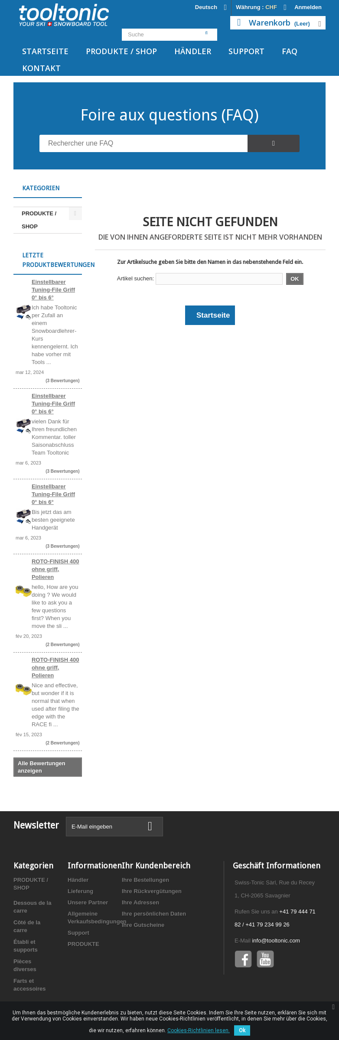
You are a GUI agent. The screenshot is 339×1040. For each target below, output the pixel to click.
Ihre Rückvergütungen (152, 891)
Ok (242, 1030)
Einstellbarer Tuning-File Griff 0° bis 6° (53, 290)
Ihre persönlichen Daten (154, 913)
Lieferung (80, 891)
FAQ (289, 51)
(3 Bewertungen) (62, 380)
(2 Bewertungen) (62, 644)
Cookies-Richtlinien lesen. (198, 1030)
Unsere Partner (88, 902)
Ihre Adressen (140, 902)
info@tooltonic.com (276, 940)
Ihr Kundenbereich (156, 865)
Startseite (45, 51)
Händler (192, 51)
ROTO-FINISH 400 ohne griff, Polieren (55, 569)
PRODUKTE (83, 944)
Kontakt (41, 68)
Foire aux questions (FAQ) (170, 115)
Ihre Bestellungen (145, 880)
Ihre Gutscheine (143, 925)
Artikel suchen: (135, 278)
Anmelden (308, 7)
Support (246, 51)
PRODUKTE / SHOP (121, 51)
